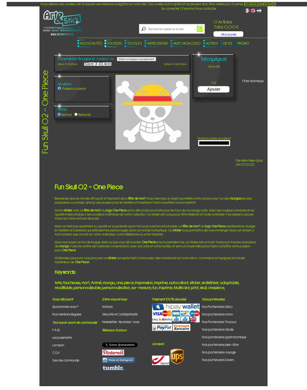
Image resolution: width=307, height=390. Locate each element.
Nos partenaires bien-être (220, 345)
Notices (107, 307)
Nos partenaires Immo (217, 314)
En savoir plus (253, 4)
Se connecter (170, 8)
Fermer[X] (269, 4)
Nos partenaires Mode (218, 329)
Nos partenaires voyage (219, 352)
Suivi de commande (65, 360)
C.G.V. (56, 353)
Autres (212, 43)
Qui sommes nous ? (65, 307)
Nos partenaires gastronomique (224, 337)
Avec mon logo (187, 43)
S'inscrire (187, 8)
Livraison (58, 345)
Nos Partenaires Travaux (219, 322)
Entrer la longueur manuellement (136, 59)
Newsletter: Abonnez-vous (120, 322)
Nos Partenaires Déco (217, 307)
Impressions (157, 43)
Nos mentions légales (67, 314)
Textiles (134, 43)
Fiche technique (253, 81)
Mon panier (229, 34)
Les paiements (62, 337)
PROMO (243, 43)
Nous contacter (205, 8)
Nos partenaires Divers (218, 360)
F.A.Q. (56, 330)
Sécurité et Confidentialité (120, 314)
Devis (227, 43)
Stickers (114, 43)
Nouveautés (91, 43)
